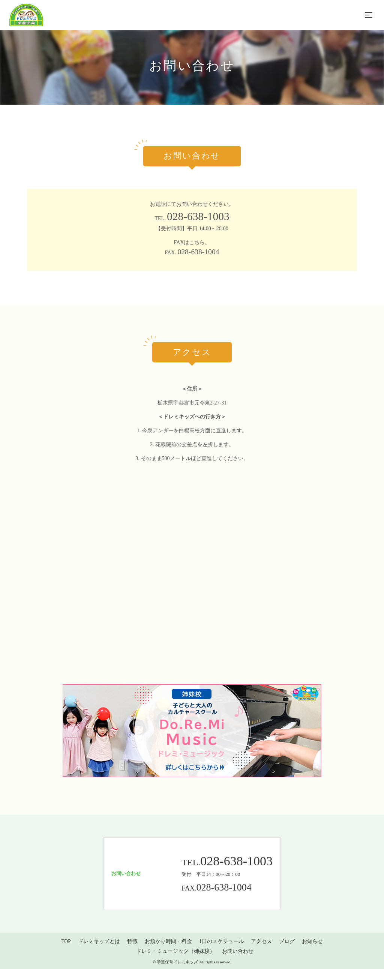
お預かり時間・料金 (168, 941)
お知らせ (312, 941)
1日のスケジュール (221, 941)
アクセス (261, 941)
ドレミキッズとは (99, 941)
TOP (65, 941)
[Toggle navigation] (368, 15)
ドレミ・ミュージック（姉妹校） (175, 951)
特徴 (132, 941)
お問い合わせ (238, 951)
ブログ (287, 941)
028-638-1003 (198, 216)
